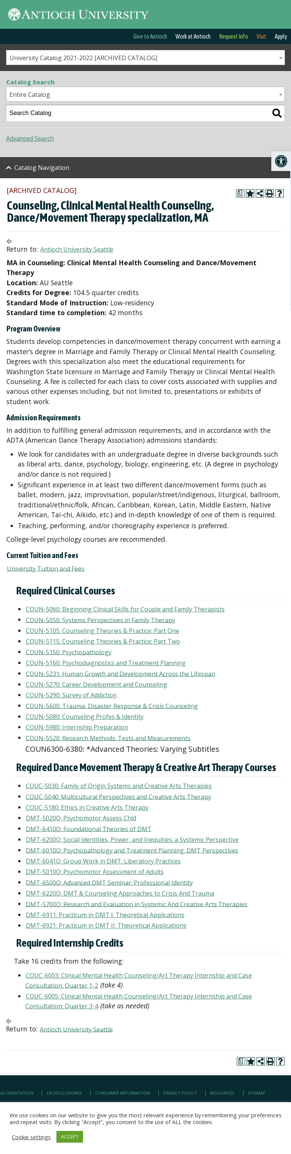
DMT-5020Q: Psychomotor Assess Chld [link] (81, 818)
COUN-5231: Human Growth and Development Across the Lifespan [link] (120, 673)
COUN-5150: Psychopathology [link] (68, 652)
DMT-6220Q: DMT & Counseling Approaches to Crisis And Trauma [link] (120, 893)
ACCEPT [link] (69, 1136)
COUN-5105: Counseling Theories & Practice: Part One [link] (102, 631)
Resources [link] (222, 1093)
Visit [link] (261, 36)
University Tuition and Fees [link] (45, 568)
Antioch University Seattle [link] (76, 249)
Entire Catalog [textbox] (29, 94)
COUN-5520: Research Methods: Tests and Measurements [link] (108, 738)
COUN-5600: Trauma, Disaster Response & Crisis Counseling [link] (112, 705)
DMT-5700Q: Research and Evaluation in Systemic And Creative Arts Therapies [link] (136, 904)
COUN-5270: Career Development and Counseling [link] (96, 684)
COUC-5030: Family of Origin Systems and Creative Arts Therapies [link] (119, 786)
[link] (281, 161)
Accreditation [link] (16, 1093)
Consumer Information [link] (122, 1093)
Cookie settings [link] (31, 1137)
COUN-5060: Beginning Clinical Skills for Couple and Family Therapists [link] (125, 609)
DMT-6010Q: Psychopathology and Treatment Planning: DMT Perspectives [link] (132, 850)
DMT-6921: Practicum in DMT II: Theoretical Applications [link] (106, 925)
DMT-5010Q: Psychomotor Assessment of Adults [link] (95, 872)
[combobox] (145, 57)
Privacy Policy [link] (180, 1093)
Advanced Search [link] (30, 138)
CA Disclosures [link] (64, 1093)
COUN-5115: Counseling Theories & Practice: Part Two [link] (103, 641)
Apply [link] (281, 36)
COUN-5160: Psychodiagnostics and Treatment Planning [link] (106, 663)
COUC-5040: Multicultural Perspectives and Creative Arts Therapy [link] (118, 796)
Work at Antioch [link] (193, 36)
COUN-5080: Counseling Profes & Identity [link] (85, 716)
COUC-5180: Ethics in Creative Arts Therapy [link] (87, 807)
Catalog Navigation (41, 167)
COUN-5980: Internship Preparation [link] (77, 727)
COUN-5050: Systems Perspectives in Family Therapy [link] (100, 620)
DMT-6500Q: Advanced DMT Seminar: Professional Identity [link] (109, 882)
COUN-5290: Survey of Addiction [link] (71, 695)
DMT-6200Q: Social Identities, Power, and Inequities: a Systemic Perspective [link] (132, 839)
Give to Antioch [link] (150, 36)
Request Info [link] (233, 36)
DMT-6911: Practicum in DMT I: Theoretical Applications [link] (105, 915)
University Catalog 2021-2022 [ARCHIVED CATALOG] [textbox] (83, 58)
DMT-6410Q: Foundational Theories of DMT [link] (89, 828)
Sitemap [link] (257, 1093)
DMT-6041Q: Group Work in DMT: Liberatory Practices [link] (103, 861)
